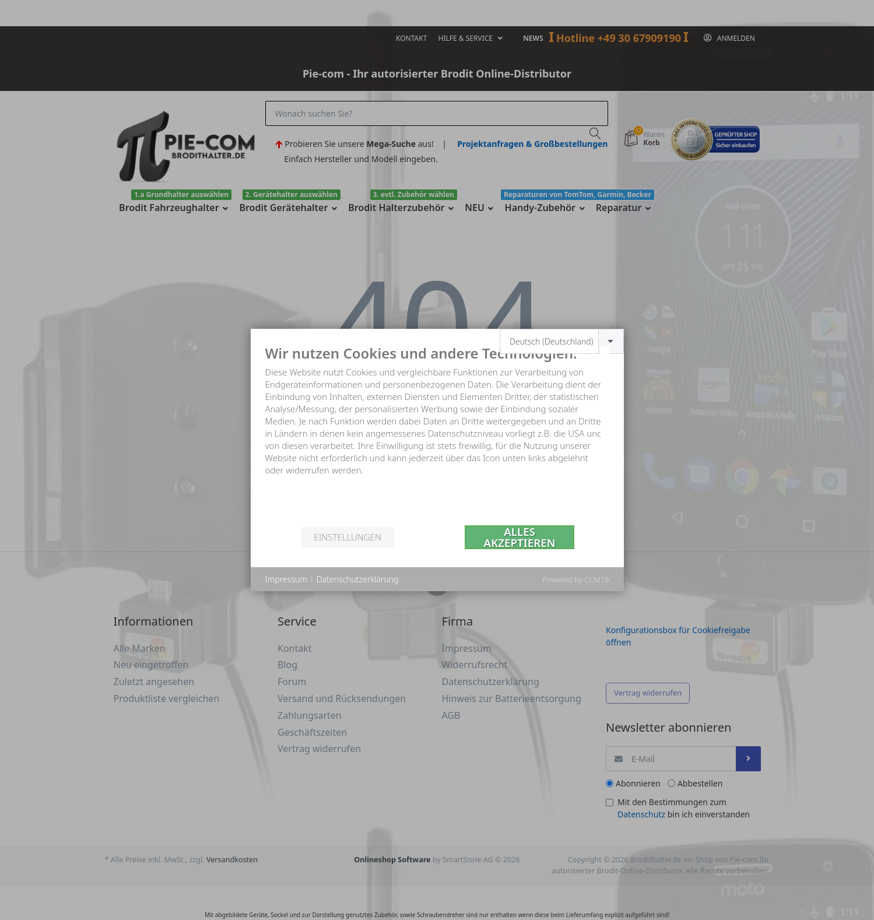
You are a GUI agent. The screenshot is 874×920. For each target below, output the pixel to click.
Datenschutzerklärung (358, 579)
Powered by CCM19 (575, 579)
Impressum (286, 579)
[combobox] (562, 341)
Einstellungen (347, 537)
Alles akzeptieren (520, 537)
